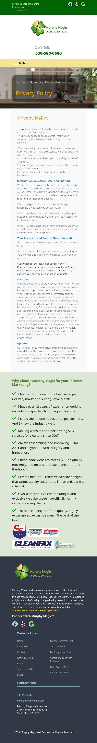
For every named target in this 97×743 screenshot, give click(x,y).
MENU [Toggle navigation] (21, 63)
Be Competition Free (60, 652)
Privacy (20, 674)
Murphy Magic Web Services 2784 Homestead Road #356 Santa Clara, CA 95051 (32, 710)
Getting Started (25, 657)
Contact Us (22, 652)
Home (20, 640)
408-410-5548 (24, 695)
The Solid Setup (58, 646)
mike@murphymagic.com (30, 700)
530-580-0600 (48, 53)
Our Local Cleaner (59, 666)
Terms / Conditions (26, 669)
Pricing (20, 663)
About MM (22, 646)
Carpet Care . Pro (59, 672)
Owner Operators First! (62, 640)
